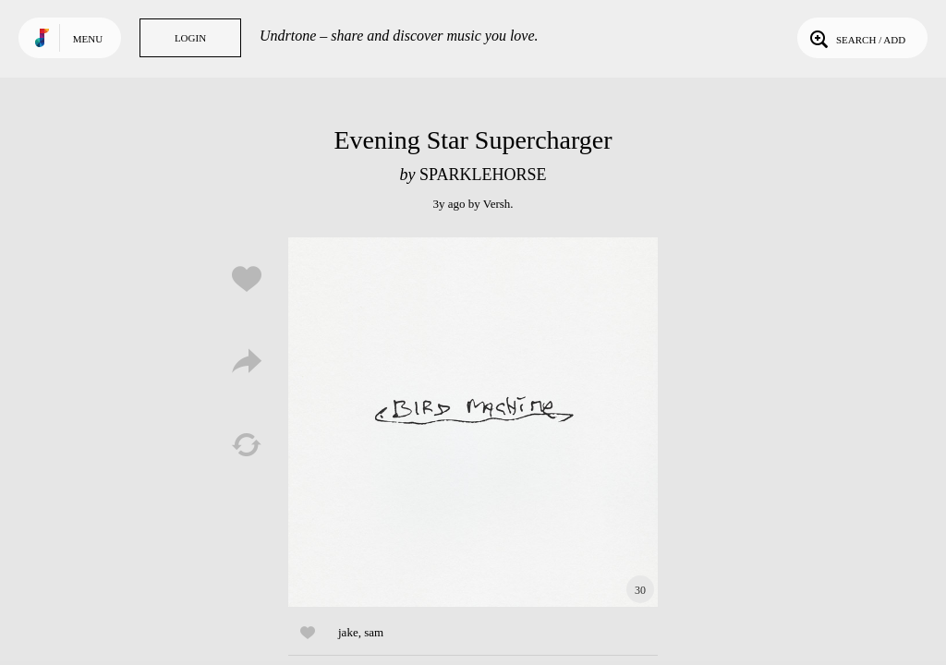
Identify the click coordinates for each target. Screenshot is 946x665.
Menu (88, 38)
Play (473, 422)
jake (348, 632)
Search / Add (856, 38)
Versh (497, 204)
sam (373, 632)
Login (190, 37)
